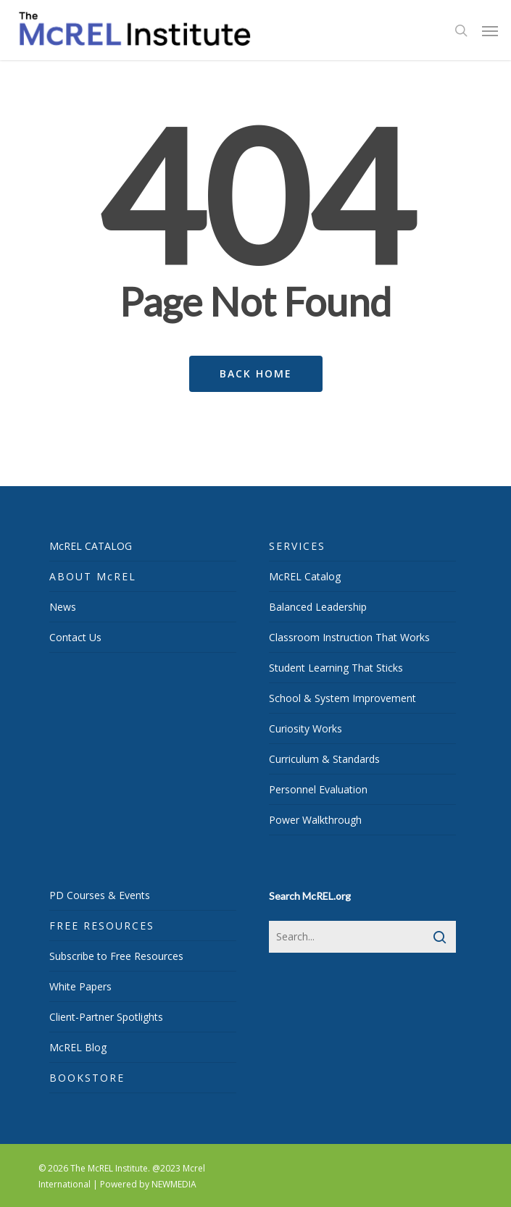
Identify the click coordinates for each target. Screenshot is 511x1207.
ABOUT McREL (92, 576)
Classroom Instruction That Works (349, 637)
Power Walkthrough (315, 820)
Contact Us (75, 637)
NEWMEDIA (173, 1184)
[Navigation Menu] (490, 30)
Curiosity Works (305, 728)
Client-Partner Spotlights (106, 1017)
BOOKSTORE (87, 1078)
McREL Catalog (305, 576)
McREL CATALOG (90, 546)
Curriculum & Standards (324, 759)
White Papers (80, 986)
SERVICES (297, 546)
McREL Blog (78, 1047)
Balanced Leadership (318, 607)
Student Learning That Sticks (336, 667)
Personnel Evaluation (318, 789)
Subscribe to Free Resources (116, 956)
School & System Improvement (342, 698)
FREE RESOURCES (101, 925)
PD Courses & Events (99, 895)
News (62, 607)
